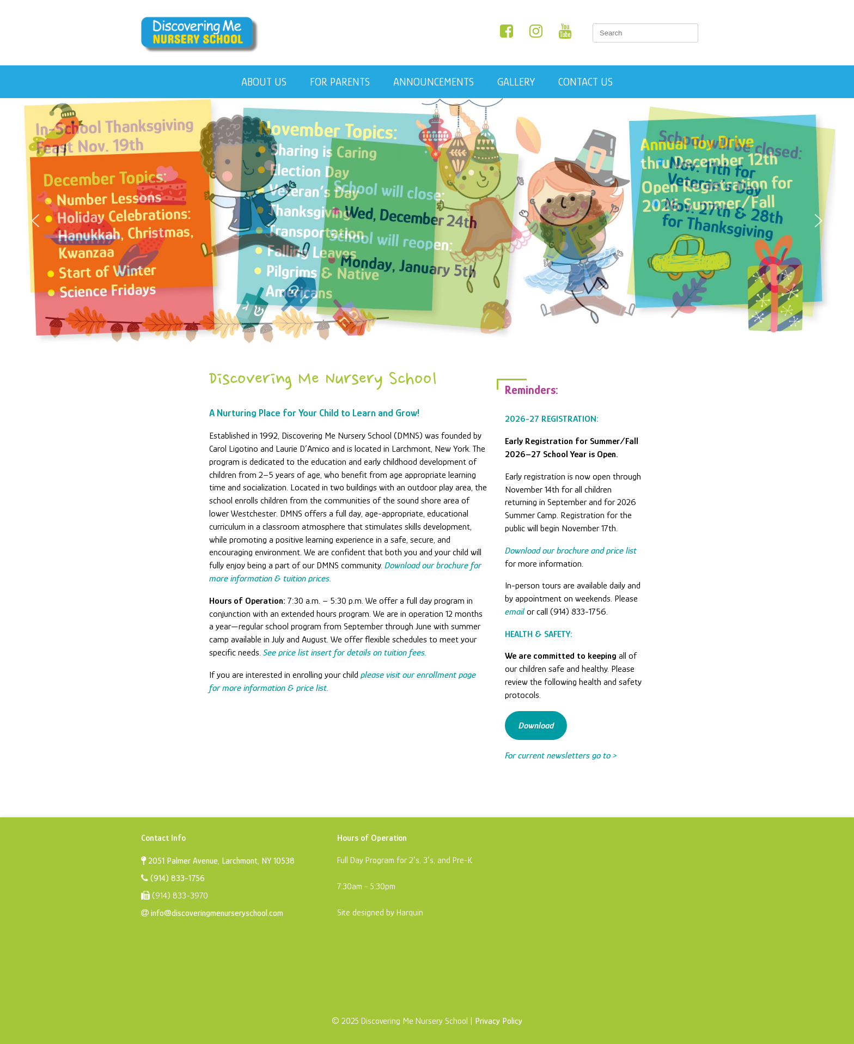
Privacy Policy (498, 1021)
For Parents (340, 82)
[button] (35, 220)
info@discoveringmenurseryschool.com (212, 913)
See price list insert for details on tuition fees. (344, 652)
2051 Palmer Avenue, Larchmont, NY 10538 (218, 861)
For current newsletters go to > (561, 755)
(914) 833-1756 (173, 878)
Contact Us (585, 82)
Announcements (433, 82)
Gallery (516, 82)
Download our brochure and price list (571, 550)
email (514, 611)
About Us (263, 82)
